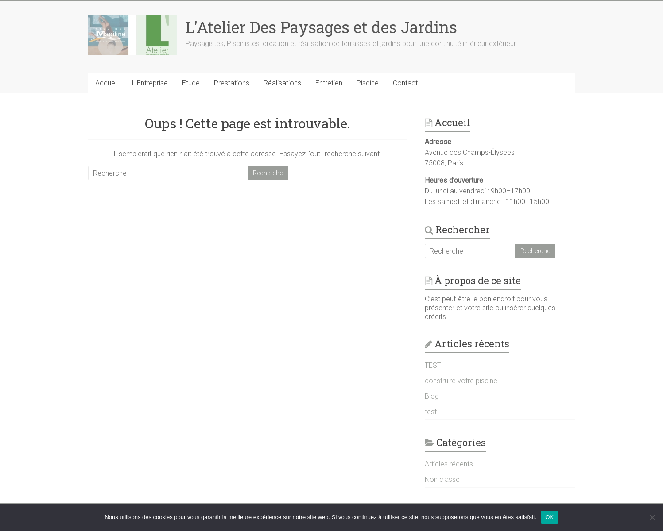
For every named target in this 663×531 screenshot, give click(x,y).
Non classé (442, 479)
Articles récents (449, 464)
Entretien (328, 83)
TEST (433, 365)
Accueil (106, 83)
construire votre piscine (461, 381)
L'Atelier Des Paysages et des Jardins (321, 27)
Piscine (368, 83)
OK (549, 517)
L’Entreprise (150, 83)
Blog (432, 396)
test (431, 412)
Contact (405, 83)
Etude (191, 83)
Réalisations (282, 83)
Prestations (231, 83)
